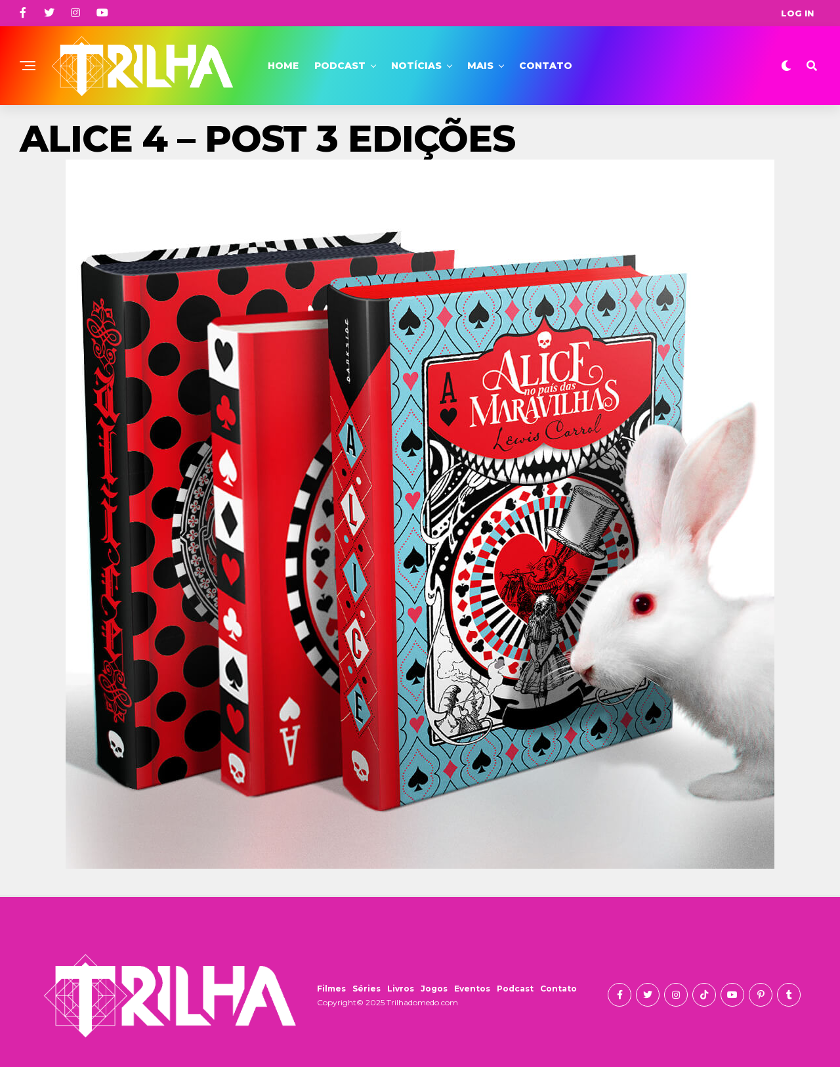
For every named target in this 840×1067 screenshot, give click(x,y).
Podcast (340, 66)
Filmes (331, 988)
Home (283, 66)
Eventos (472, 988)
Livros (400, 988)
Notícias (416, 66)
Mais (480, 66)
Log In (797, 13)
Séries (366, 988)
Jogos (434, 988)
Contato (545, 66)
